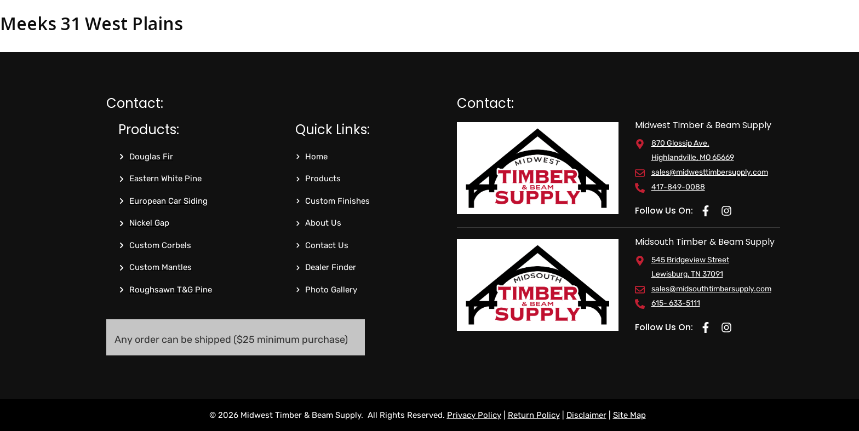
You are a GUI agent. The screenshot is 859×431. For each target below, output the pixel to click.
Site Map (629, 415)
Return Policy (534, 415)
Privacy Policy (474, 415)
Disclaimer (586, 415)
